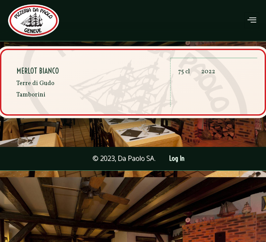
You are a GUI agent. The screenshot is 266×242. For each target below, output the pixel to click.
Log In (177, 158)
